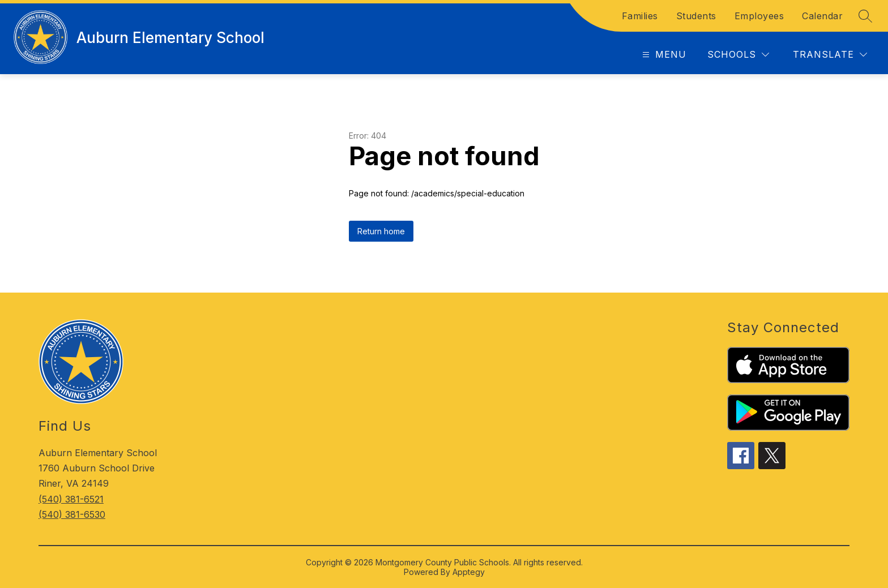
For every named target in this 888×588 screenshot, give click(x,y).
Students (696, 16)
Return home (381, 231)
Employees (759, 16)
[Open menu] (662, 55)
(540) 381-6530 (72, 514)
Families (640, 16)
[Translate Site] (830, 55)
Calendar (822, 16)
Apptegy (468, 572)
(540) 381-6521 (71, 499)
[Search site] (865, 16)
